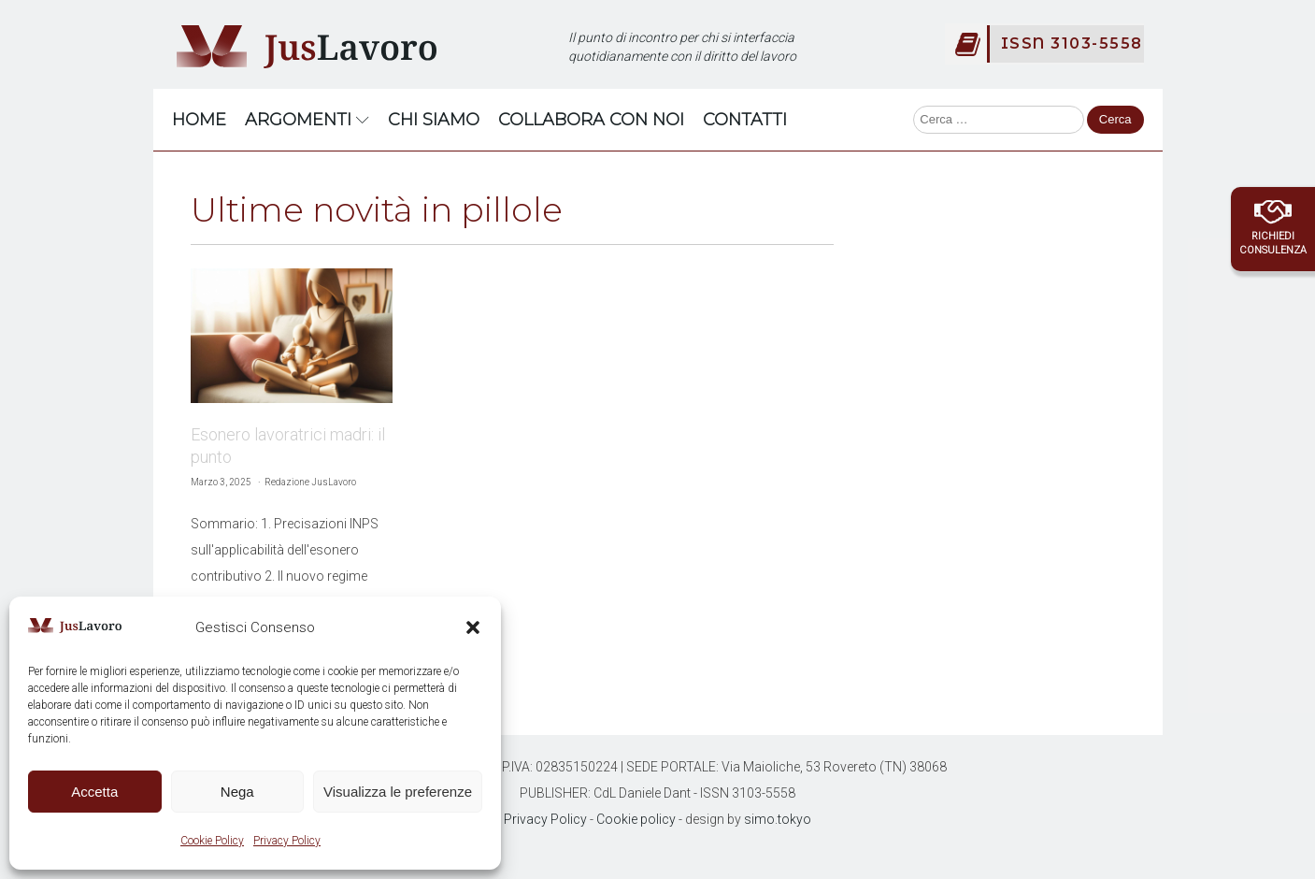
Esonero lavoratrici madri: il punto (288, 446)
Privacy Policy (287, 840)
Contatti (745, 119)
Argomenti (307, 119)
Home (199, 119)
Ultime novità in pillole (377, 209)
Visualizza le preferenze (397, 792)
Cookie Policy (212, 840)
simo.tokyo (777, 819)
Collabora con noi (591, 119)
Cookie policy (636, 819)
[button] (473, 627)
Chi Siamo (433, 119)
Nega (237, 792)
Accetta (94, 792)
